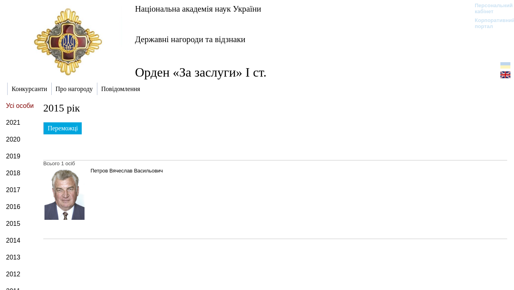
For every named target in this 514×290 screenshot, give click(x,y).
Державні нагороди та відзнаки (190, 39)
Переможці (63, 128)
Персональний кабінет (490, 8)
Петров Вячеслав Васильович (127, 171)
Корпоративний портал (490, 23)
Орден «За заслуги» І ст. (200, 72)
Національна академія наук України (198, 8)
